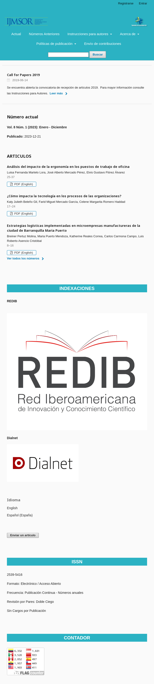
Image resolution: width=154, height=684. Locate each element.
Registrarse (125, 3)
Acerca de (128, 34)
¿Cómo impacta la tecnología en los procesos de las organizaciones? (64, 196)
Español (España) (20, 515)
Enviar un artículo (23, 535)
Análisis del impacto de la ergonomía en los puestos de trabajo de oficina (68, 166)
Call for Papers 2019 (23, 75)
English (12, 508)
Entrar (143, 3)
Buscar (98, 54)
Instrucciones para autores (88, 34)
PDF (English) (23, 184)
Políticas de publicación (54, 44)
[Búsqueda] (68, 54)
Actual (16, 34)
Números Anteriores (44, 34)
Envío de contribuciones (102, 44)
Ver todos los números (23, 258)
